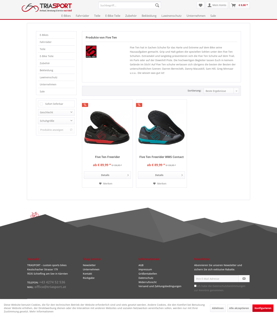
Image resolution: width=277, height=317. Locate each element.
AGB (140, 265)
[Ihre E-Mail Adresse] (216, 278)
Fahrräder (46, 42)
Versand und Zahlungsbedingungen (159, 286)
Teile (42, 49)
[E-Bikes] (66, 15)
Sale (42, 91)
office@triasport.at (50, 286)
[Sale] (213, 15)
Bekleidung (46, 70)
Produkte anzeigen (56, 129)
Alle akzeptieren (239, 308)
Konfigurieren (263, 308)
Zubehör (45, 63)
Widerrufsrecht (147, 282)
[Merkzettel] (200, 5)
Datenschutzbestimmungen (229, 286)
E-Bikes (44, 35)
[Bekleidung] (149, 15)
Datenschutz (145, 278)
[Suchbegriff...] (130, 5)
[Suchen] (157, 5)
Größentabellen (147, 273)
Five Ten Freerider (107, 157)
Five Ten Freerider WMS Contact (161, 157)
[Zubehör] (131, 15)
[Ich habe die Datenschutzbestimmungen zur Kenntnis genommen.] (195, 286)
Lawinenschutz (48, 77)
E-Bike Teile (47, 56)
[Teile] (97, 15)
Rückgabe (89, 278)
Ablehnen (218, 308)
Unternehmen (48, 84)
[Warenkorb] (240, 5)
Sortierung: (194, 90)
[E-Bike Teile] (113, 15)
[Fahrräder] (82, 15)
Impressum (145, 269)
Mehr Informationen (42, 311)
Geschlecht (46, 112)
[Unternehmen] (196, 15)
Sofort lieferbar (54, 103)
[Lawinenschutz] (171, 15)
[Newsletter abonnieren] (244, 278)
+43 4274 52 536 (52, 282)
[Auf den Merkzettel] (105, 183)
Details (115, 174)
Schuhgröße (47, 120)
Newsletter (89, 265)
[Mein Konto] (217, 5)
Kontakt (87, 273)
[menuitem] (130, 5)
